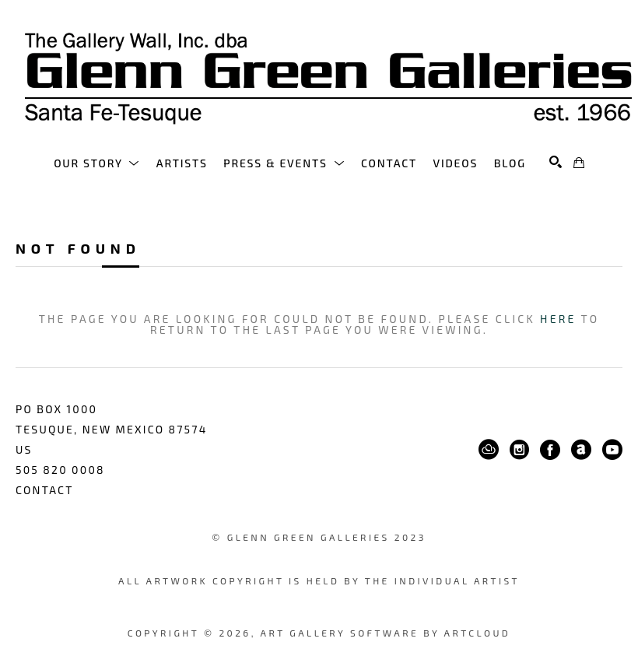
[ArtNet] (581, 450)
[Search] (555, 162)
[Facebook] (550, 450)
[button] (97, 163)
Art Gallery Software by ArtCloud (386, 632)
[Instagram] (519, 450)
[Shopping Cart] (578, 162)
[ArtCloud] (488, 450)
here (558, 318)
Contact (45, 489)
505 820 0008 (60, 469)
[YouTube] (612, 450)
